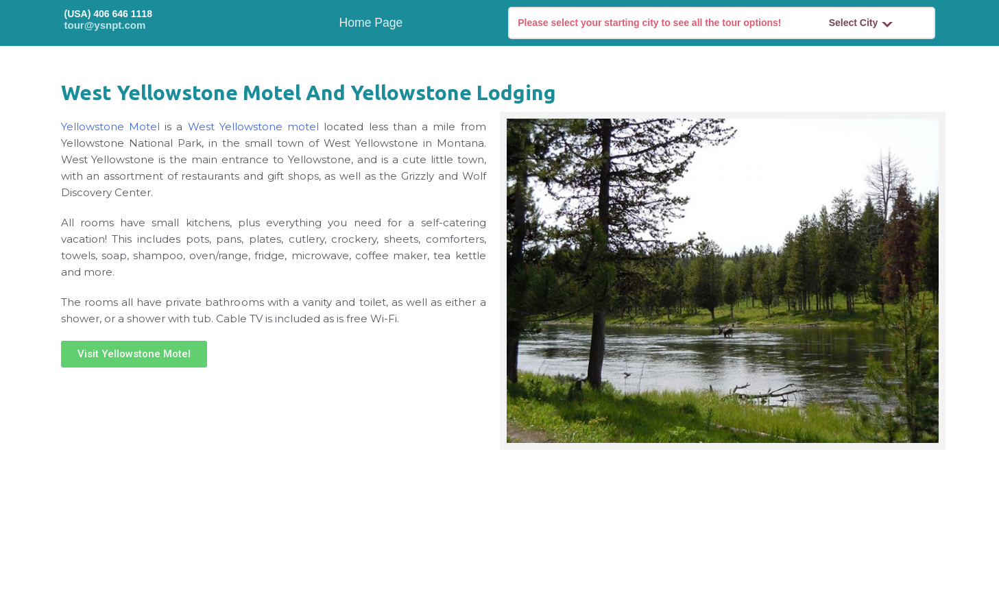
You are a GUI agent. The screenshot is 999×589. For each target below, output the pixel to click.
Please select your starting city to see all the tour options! (649, 22)
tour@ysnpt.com (105, 25)
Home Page (371, 22)
